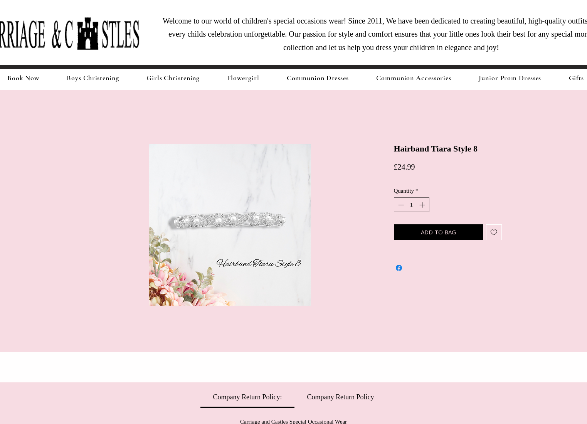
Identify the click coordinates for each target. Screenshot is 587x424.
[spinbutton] (411, 205)
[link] (247, 397)
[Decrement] (400, 205)
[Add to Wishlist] (494, 232)
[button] (173, 77)
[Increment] (423, 205)
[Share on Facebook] (399, 268)
